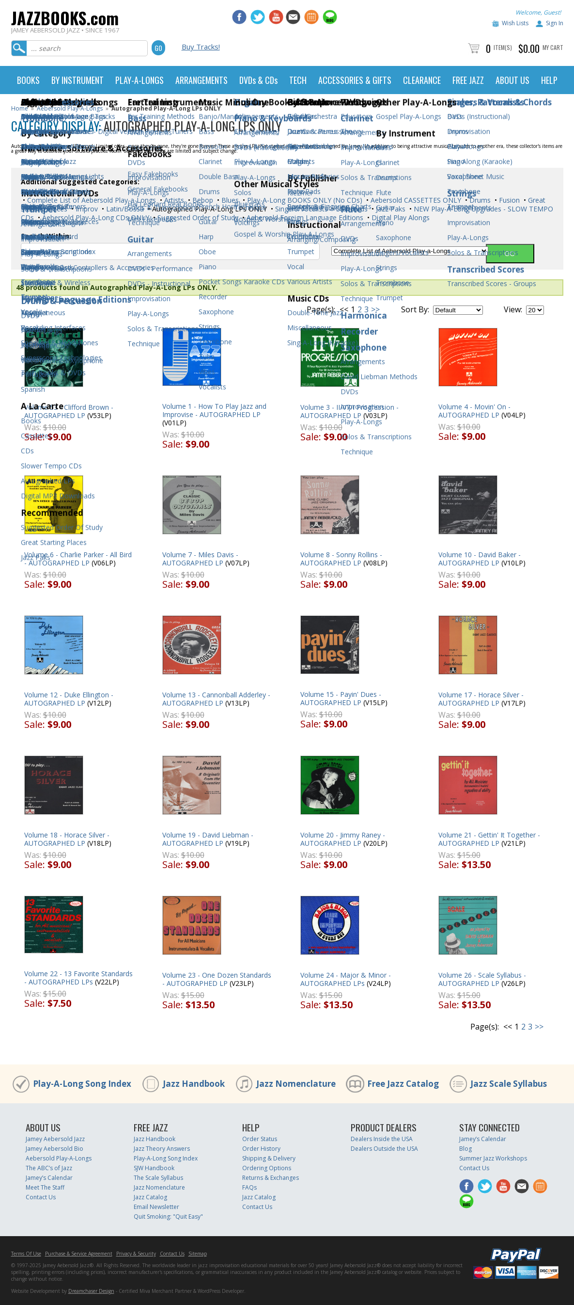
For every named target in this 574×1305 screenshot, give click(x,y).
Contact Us (41, 1197)
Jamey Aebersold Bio (54, 1148)
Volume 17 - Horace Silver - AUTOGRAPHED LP (481, 699)
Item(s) (503, 47)
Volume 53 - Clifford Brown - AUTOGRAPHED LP (68, 411)
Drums (479, 200)
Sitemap (197, 1253)
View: (513, 309)
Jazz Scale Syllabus (508, 1083)
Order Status (259, 1139)
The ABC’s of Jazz (49, 1168)
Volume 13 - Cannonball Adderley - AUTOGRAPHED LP (216, 699)
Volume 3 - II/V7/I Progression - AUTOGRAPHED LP (349, 411)
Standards (351, 208)
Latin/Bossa (124, 208)
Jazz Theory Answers (162, 1148)
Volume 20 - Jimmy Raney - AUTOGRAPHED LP (342, 839)
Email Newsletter (156, 1207)
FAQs (249, 1187)
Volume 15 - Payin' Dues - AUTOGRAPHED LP (340, 698)
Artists (173, 200)
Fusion (508, 200)
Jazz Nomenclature (296, 1083)
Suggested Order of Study (196, 217)
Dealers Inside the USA (382, 1139)
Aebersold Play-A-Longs (70, 108)
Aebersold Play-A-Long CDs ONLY (94, 217)
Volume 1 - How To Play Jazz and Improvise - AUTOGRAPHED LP (214, 410)
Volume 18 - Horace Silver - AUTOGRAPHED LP (66, 839)
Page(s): (321, 309)
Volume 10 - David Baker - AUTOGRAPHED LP (479, 558)
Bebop (201, 200)
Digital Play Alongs (400, 217)
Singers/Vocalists (300, 208)
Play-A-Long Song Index (82, 1083)
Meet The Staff (45, 1187)
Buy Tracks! (201, 46)
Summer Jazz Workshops (493, 1158)
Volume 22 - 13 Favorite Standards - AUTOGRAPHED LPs (78, 977)
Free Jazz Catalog (403, 1083)
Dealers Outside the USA (384, 1148)
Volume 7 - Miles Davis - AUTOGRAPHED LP (200, 558)
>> (375, 309)
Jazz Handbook (194, 1083)
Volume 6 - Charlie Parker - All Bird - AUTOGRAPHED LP (78, 558)
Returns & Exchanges (270, 1178)
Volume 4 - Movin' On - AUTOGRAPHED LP (474, 410)
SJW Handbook (154, 1168)
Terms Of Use (26, 1253)
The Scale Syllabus (158, 1178)
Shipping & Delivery (268, 1158)
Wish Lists (515, 23)
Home (19, 108)
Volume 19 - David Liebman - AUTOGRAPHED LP (207, 839)
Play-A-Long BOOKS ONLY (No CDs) (303, 200)
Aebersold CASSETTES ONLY (415, 200)
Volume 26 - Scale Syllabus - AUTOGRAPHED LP (482, 979)
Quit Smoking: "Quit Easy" (168, 1216)
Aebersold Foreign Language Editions (304, 217)
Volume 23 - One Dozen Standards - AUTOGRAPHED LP (216, 979)
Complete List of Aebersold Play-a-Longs (90, 200)
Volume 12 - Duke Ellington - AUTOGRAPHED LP (68, 699)
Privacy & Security (136, 1253)
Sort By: (415, 309)
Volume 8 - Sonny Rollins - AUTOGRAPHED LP (341, 558)
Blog (465, 1148)
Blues (229, 200)
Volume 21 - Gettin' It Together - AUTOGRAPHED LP (489, 839)
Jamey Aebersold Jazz (55, 1139)
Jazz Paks (389, 208)
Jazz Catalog (150, 1197)
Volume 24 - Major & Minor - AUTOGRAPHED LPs (345, 979)
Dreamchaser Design (91, 1291)
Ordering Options (266, 1168)
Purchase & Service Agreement (78, 1253)
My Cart (553, 47)
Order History (261, 1148)
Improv (86, 208)
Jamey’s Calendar (49, 1178)
